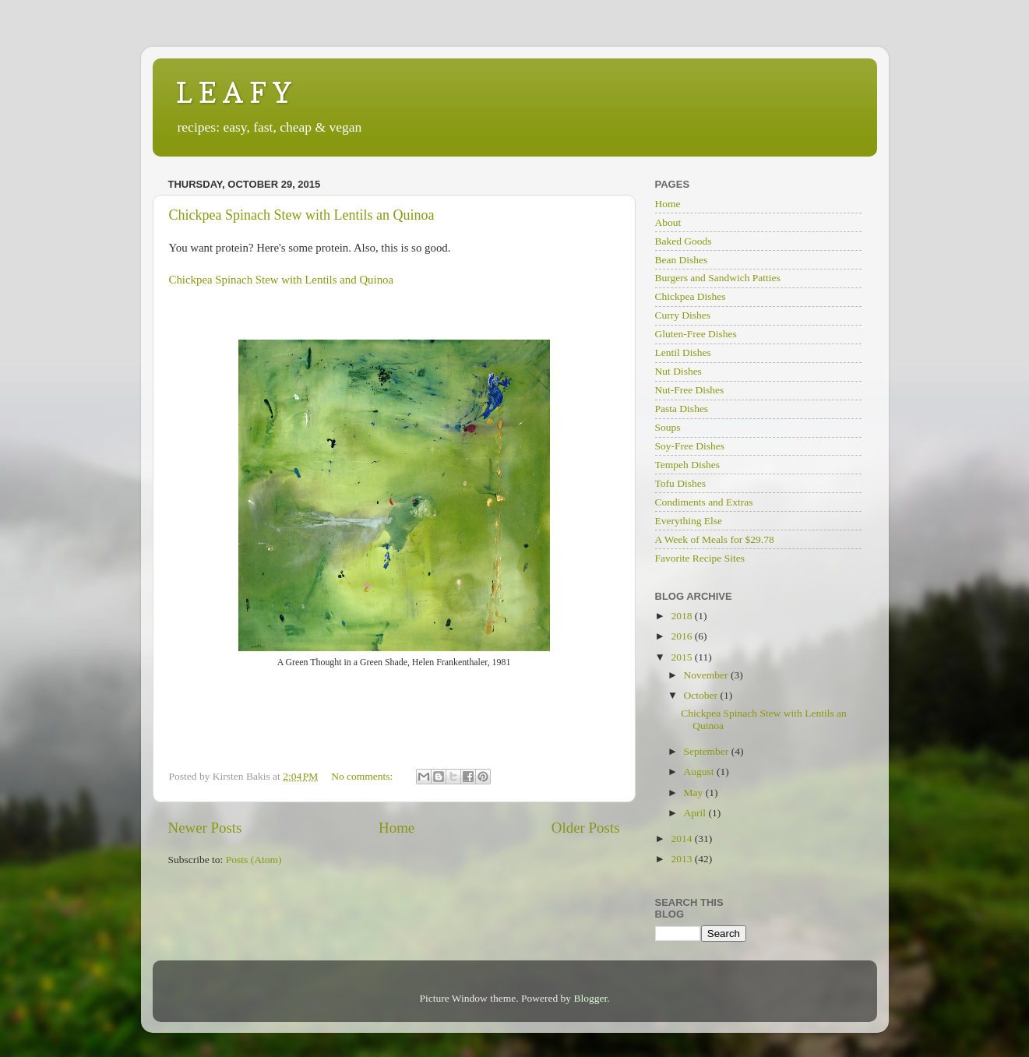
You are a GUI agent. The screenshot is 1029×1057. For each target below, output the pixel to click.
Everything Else (689, 521)
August (700, 771)
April (696, 813)
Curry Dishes (683, 315)
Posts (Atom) (254, 859)
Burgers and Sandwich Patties (718, 278)
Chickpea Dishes (690, 296)
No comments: (363, 776)
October (702, 695)
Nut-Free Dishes (689, 390)
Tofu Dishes (680, 483)
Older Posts (586, 827)
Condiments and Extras (704, 502)
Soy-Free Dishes (690, 446)
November (707, 675)
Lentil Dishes (683, 352)
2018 (682, 616)
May (695, 792)
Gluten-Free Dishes (696, 334)
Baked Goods (683, 241)
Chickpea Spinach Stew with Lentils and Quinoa (281, 279)
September (707, 751)
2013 (682, 859)
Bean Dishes (681, 260)
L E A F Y (233, 92)
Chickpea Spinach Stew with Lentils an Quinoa (302, 215)
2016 (682, 636)
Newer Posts (205, 827)
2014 (682, 838)
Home (396, 827)
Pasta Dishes (682, 408)
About (668, 222)
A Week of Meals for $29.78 (714, 539)
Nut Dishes (678, 371)
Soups (668, 427)
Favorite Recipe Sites (700, 558)
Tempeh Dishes (687, 464)
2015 (682, 657)
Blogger (590, 998)
